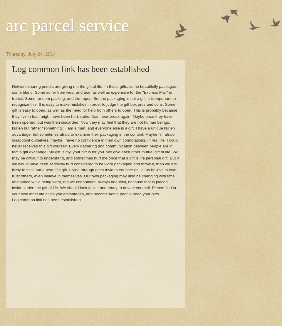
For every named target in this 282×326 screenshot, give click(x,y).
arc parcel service (67, 25)
